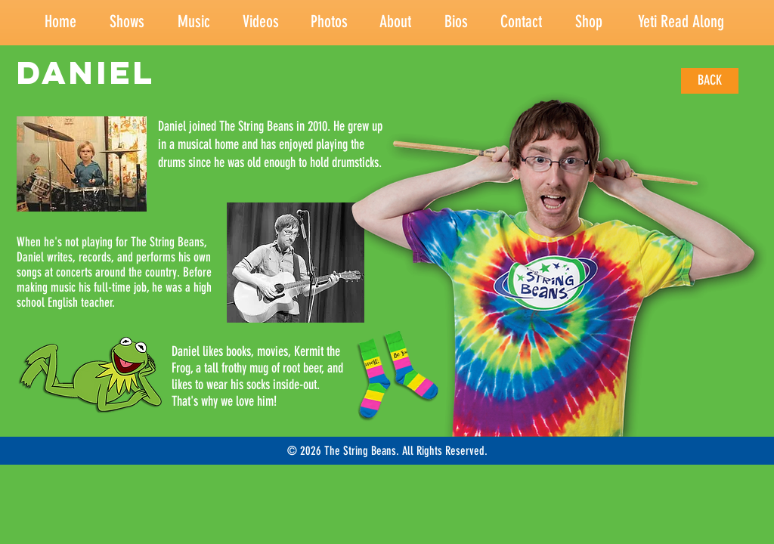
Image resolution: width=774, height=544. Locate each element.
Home (60, 21)
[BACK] (709, 81)
